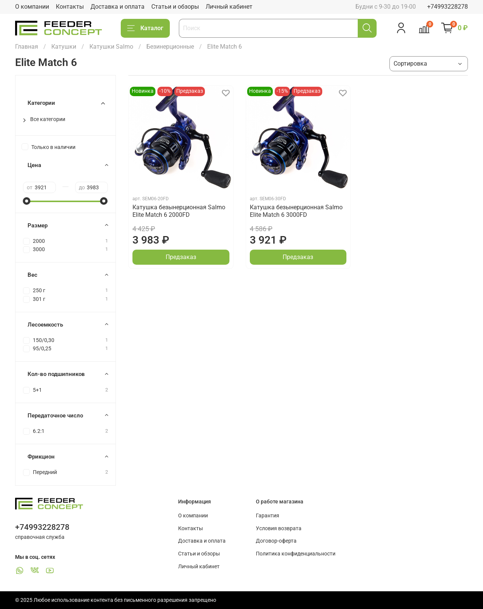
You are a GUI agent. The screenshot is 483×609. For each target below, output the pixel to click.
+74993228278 (447, 6)
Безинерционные (170, 46)
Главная (26, 46)
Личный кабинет (229, 6)
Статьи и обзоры (175, 6)
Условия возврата (278, 528)
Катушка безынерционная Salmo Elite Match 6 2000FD (178, 211)
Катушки (63, 46)
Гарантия (267, 515)
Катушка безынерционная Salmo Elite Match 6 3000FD (296, 211)
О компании (32, 6)
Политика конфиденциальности (295, 554)
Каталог (145, 28)
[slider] (26, 201)
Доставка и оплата (118, 6)
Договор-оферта (276, 541)
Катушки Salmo (111, 46)
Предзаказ (181, 257)
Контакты (70, 6)
